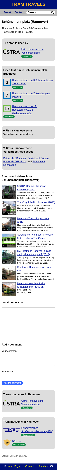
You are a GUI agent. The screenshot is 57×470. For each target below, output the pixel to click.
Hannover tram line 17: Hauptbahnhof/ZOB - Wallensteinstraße (24, 110)
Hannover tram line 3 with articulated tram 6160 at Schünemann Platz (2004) (31, 285)
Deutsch (19, 12)
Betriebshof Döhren (38, 158)
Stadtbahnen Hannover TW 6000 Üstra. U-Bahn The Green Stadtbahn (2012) (35, 236)
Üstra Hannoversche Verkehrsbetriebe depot (18, 150)
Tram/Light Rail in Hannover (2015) (36, 202)
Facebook (44, 466)
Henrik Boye (13, 466)
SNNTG (16, 441)
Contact (29, 466)
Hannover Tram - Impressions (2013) (33, 220)
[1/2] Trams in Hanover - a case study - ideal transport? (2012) (34, 253)
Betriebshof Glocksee (14, 161)
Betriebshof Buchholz (14, 158)
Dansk (7, 12)
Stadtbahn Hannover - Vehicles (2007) (34, 269)
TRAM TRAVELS (28, 4)
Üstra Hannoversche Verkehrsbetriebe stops (18, 132)
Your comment (28, 358)
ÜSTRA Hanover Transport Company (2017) (31, 188)
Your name (28, 374)
